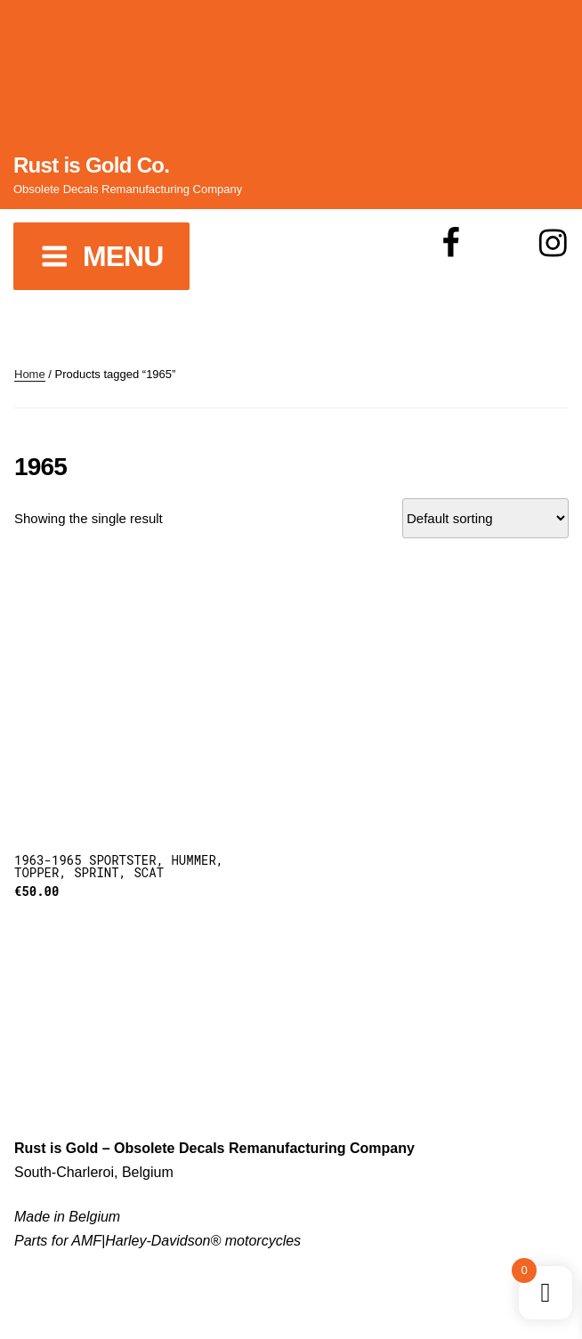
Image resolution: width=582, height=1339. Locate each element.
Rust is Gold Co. (91, 165)
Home (29, 374)
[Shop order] (485, 518)
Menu (101, 256)
